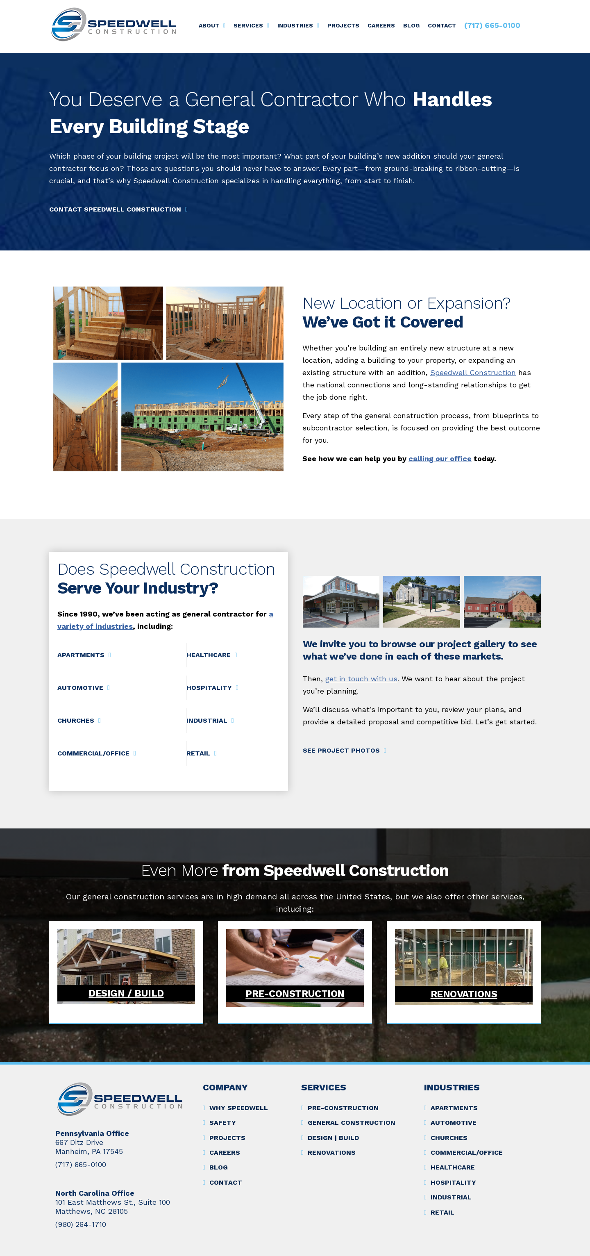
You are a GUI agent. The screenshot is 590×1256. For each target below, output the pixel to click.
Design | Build (333, 1138)
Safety (222, 1122)
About (209, 25)
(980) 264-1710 (80, 1224)
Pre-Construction (294, 993)
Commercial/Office (93, 753)
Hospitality (209, 688)
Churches (75, 720)
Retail (198, 753)
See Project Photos (341, 750)
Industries (295, 25)
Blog (411, 25)
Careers (381, 25)
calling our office (440, 458)
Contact (442, 25)
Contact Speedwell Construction (115, 209)
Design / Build (125, 993)
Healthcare (208, 655)
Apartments (80, 655)
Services (248, 25)
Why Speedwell (238, 1108)
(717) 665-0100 (492, 25)
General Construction (351, 1122)
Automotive (80, 688)
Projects (343, 25)
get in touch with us (361, 678)
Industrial (206, 720)
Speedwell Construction (473, 372)
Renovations (464, 994)
